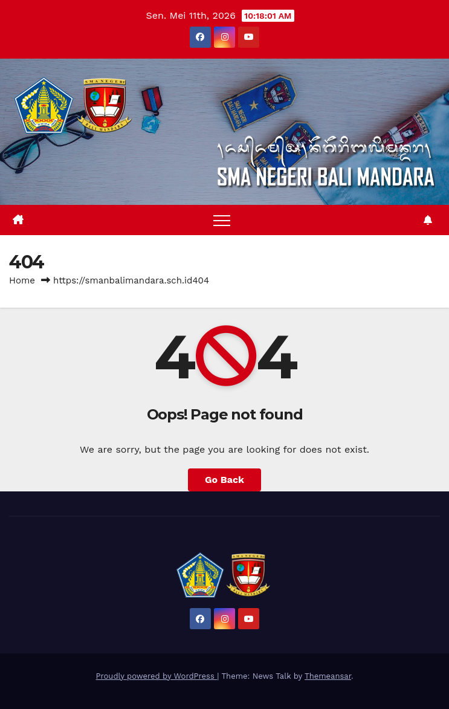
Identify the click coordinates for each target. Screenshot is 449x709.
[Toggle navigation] (221, 220)
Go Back (224, 479)
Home (22, 280)
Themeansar (328, 676)
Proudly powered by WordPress (157, 676)
